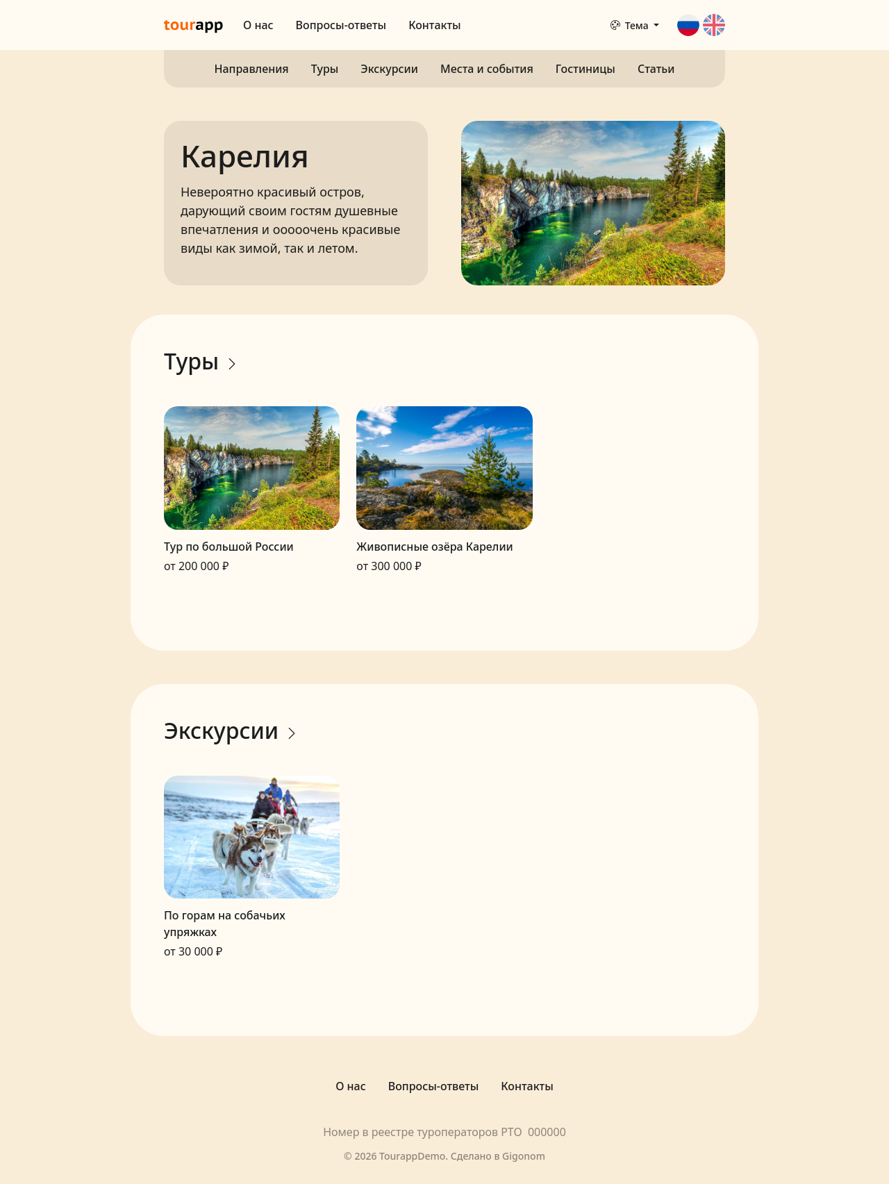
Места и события (486, 68)
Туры (325, 68)
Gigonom (523, 1155)
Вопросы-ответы (341, 25)
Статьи (656, 68)
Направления (252, 68)
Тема (630, 25)
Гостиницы (585, 68)
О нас (258, 25)
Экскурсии (389, 68)
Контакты (434, 25)
